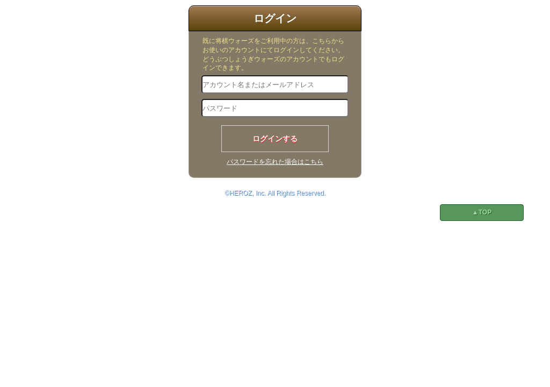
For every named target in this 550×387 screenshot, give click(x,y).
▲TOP (481, 212)
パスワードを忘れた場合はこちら (275, 162)
